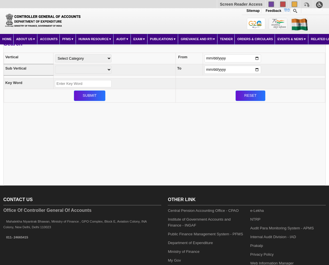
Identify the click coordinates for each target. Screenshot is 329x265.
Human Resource (93, 39)
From (182, 57)
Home (7, 39)
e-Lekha (257, 210)
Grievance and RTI (196, 39)
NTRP (255, 219)
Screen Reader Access (241, 4)
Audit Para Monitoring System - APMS (282, 228)
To (179, 68)
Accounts (48, 39)
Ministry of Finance (184, 251)
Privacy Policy (262, 254)
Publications (161, 39)
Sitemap (253, 11)
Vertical (11, 57)
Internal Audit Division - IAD (273, 237)
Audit (121, 39)
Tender (226, 39)
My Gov (174, 260)
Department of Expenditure (190, 243)
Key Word (13, 83)
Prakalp (256, 246)
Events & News (290, 39)
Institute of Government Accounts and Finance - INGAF (199, 222)
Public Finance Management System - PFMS (205, 234)
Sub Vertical (15, 68)
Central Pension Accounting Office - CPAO (203, 210)
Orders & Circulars (255, 39)
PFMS (66, 39)
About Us (24, 39)
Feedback (272, 11)
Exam (137, 39)
